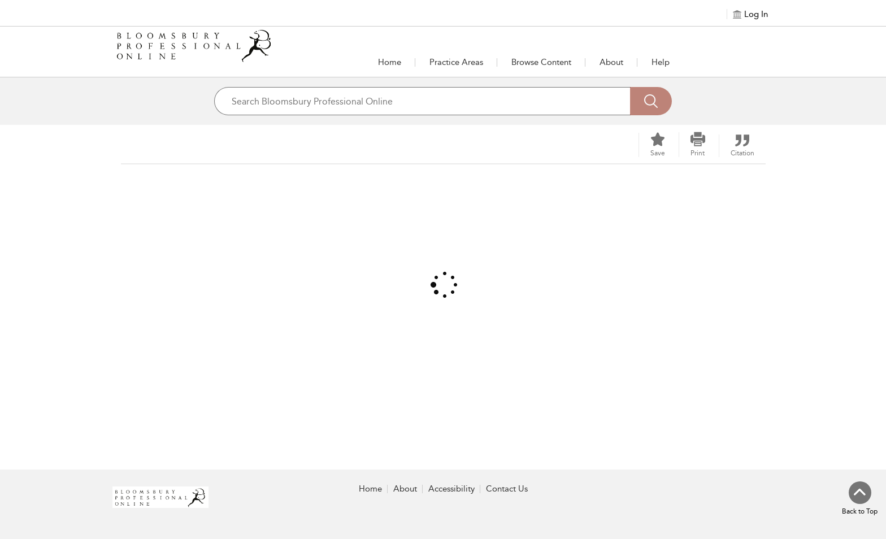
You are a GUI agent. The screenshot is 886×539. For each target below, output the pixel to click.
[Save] (657, 145)
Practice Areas (456, 62)
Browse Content (541, 62)
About (611, 62)
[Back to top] (860, 498)
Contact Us (507, 489)
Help (661, 62)
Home (389, 62)
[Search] (651, 101)
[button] (456, 62)
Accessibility (451, 489)
